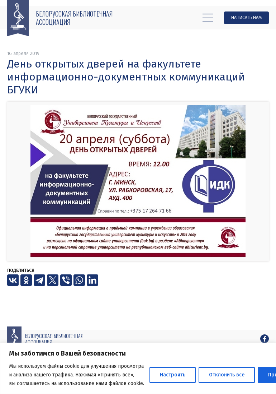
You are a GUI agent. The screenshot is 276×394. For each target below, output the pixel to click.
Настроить (172, 375)
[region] (138, 368)
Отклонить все (226, 375)
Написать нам (246, 17)
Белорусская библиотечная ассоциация (74, 18)
